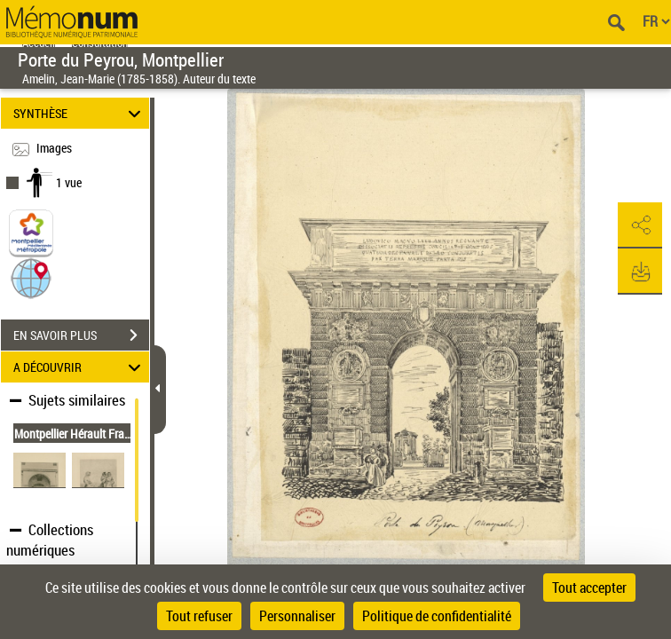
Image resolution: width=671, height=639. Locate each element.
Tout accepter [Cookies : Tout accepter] (589, 587)
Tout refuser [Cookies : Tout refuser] (199, 616)
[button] (31, 277)
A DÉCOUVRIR (79, 367)
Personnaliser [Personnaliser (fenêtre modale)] (297, 616)
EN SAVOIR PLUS (81, 335)
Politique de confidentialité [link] (436, 616)
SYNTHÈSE (79, 113)
